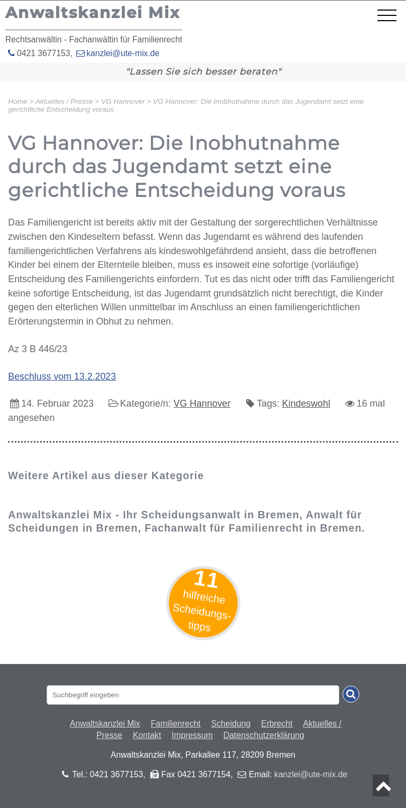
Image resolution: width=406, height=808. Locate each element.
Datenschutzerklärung (263, 735)
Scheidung (230, 723)
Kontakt (147, 735)
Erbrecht (276, 723)
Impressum (192, 735)
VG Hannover (202, 403)
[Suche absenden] (350, 694)
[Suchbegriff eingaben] (193, 695)
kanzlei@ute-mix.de (122, 53)
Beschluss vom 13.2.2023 (62, 376)
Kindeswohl (306, 403)
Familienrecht (176, 723)
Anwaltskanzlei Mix (105, 723)
